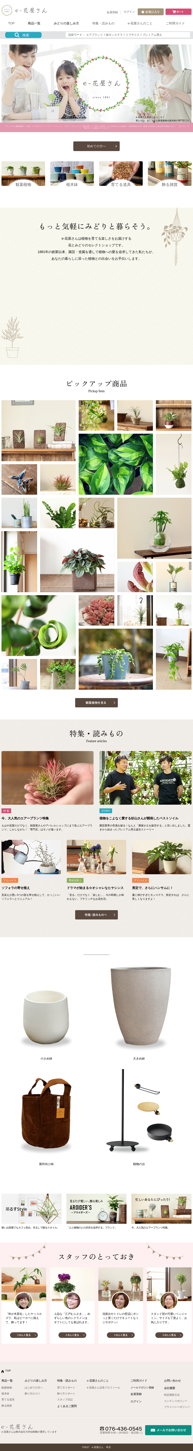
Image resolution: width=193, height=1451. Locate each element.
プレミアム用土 (152, 34)
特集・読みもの (103, 23)
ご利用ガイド (175, 23)
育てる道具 (7, 1399)
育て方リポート (66, 1387)
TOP (11, 23)
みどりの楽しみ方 (66, 23)
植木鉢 (5, 1393)
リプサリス (133, 34)
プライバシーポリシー (177, 1406)
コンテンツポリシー (175, 1400)
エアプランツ (94, 34)
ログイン (129, 11)
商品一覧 (34, 23)
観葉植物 (6, 1387)
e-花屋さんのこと (140, 23)
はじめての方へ (34, 1387)
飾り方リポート (66, 1393)
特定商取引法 (172, 1394)
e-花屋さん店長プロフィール (103, 1387)
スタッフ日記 (65, 1399)
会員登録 (112, 12)
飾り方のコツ (32, 1393)
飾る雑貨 (6, 1405)
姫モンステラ (114, 34)
